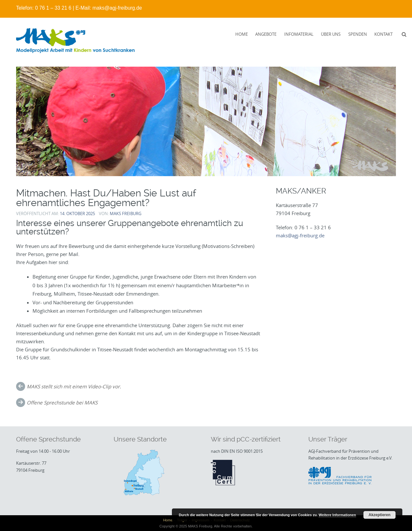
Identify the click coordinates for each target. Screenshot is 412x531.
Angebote (265, 34)
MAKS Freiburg (125, 213)
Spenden (357, 34)
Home (241, 34)
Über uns (331, 34)
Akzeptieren (379, 515)
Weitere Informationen (337, 515)
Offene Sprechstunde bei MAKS (62, 402)
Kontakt (383, 34)
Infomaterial (299, 34)
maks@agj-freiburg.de (117, 8)
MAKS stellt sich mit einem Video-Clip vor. (74, 386)
